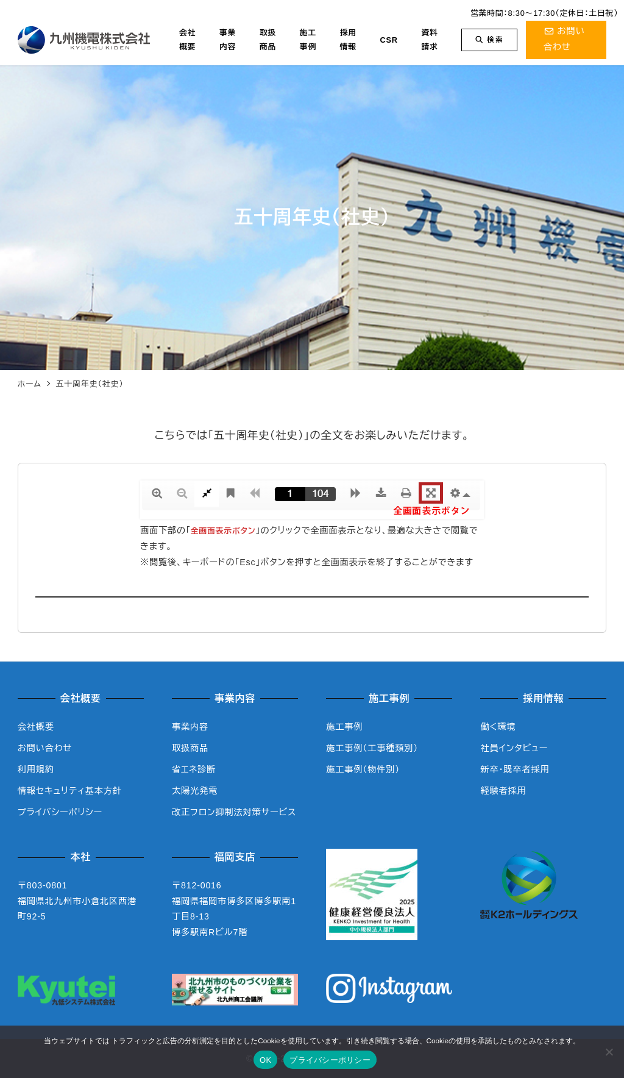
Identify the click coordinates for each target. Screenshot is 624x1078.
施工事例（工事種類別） (372, 748)
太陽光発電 (195, 791)
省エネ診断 (194, 769)
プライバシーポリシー (60, 812)
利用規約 (36, 769)
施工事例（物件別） (363, 769)
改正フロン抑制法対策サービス (234, 812)
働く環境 (498, 727)
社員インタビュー (514, 748)
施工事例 (344, 727)
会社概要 (36, 727)
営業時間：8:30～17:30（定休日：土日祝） (544, 13)
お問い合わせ (45, 748)
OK (265, 1060)
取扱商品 (190, 748)
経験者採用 (503, 791)
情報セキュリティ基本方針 (70, 791)
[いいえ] (609, 1052)
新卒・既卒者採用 (514, 769)
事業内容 (190, 727)
